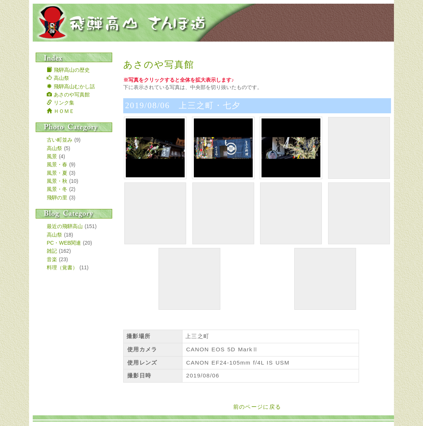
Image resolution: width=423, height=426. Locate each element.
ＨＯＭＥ (60, 111)
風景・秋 (57, 181)
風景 (52, 156)
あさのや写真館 (68, 94)
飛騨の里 (57, 197)
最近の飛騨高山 (65, 226)
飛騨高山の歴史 (68, 70)
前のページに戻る (257, 407)
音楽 (52, 259)
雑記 (52, 251)
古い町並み (59, 140)
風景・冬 (57, 189)
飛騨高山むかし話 (71, 86)
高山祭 (58, 78)
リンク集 (60, 103)
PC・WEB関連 (64, 243)
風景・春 (57, 164)
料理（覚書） (62, 267)
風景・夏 (57, 173)
